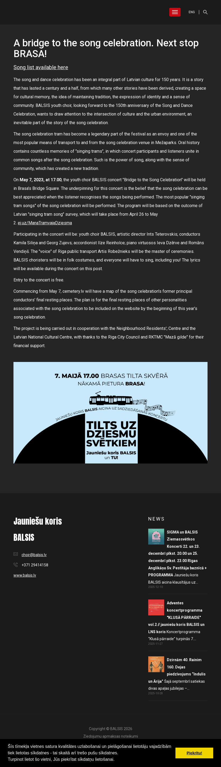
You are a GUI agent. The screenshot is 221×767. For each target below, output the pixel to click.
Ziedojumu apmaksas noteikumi (110, 736)
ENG (192, 12)
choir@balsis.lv (34, 555)
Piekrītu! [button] (194, 753)
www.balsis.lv (24, 575)
